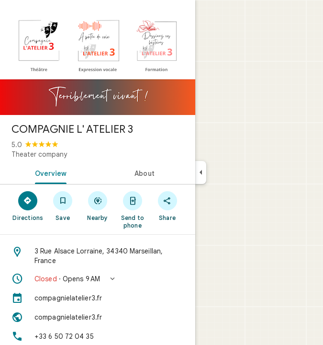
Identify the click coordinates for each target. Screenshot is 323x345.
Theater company (39, 154)
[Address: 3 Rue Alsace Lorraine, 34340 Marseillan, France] (97, 255)
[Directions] (28, 205)
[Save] (62, 205)
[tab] (49, 172)
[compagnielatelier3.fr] (97, 298)
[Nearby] (97, 205)
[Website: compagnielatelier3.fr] (97, 317)
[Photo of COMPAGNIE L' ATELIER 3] (97, 57)
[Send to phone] (132, 209)
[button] (97, 278)
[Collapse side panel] (200, 172)
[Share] (167, 205)
